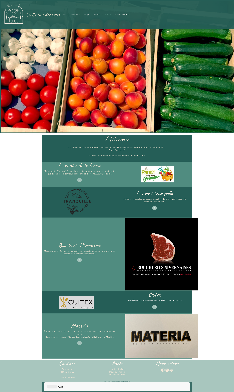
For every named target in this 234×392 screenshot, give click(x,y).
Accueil (64, 15)
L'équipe (86, 15)
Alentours (95, 15)
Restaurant (75, 15)
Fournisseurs (107, 15)
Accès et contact (122, 15)
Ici (79, 180)
